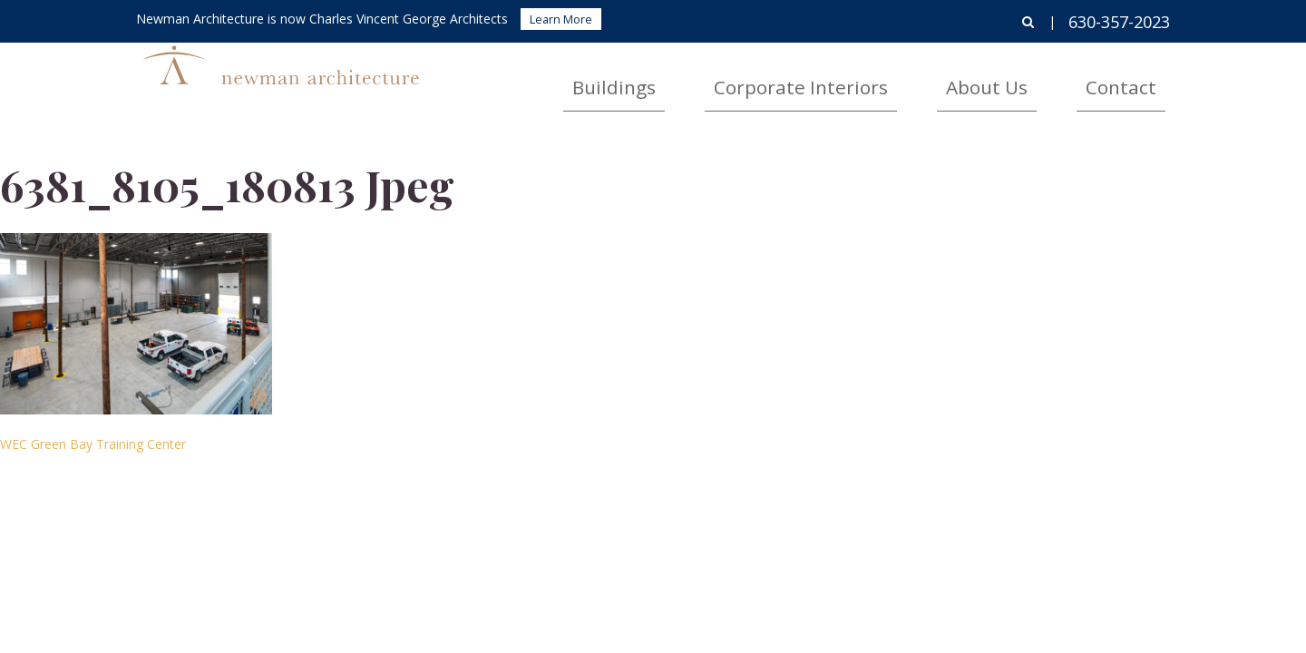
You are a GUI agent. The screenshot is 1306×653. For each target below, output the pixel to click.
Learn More (561, 19)
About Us (1044, 77)
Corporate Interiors (908, 77)
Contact (1140, 77)
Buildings (773, 77)
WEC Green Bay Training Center (93, 444)
